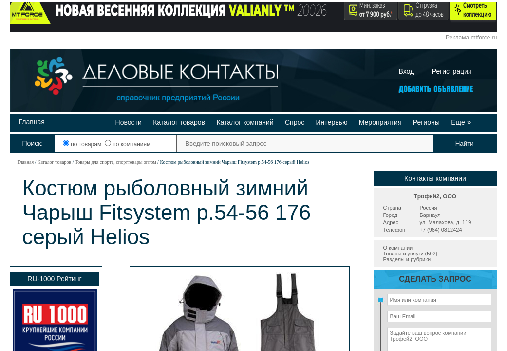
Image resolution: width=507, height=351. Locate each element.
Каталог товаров (179, 122)
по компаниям (127, 144)
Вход (406, 71)
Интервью (332, 122)
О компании (398, 248)
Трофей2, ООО (435, 196)
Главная (32, 122)
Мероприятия (380, 122)
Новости (128, 122)
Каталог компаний (244, 122)
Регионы (426, 122)
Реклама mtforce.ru (471, 37)
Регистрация (452, 71)
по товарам (83, 144)
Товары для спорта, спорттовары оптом (115, 162)
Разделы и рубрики (407, 259)
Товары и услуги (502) (410, 253)
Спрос (294, 122)
